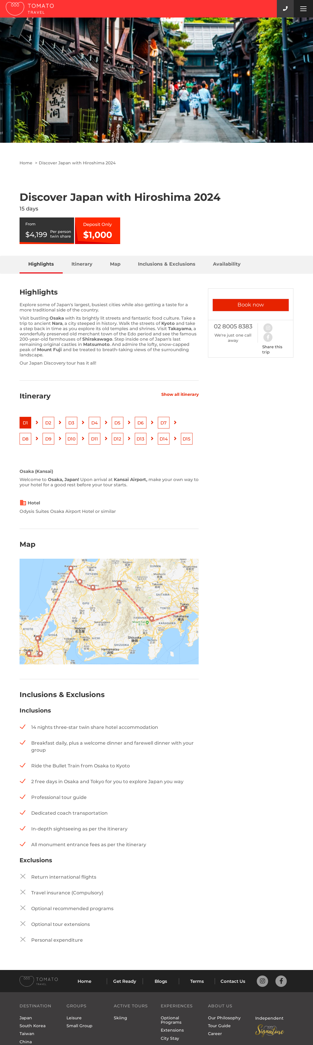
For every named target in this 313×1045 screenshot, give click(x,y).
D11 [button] (94, 439)
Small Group (79, 1025)
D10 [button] (71, 439)
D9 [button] (48, 439)
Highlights (41, 264)
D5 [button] (117, 423)
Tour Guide (219, 1025)
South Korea (33, 1025)
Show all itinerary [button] (180, 394)
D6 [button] (140, 423)
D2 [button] (48, 423)
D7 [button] (163, 423)
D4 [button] (94, 423)
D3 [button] (71, 423)
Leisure (74, 1017)
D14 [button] (164, 439)
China (26, 1041)
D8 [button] (25, 439)
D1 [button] (25, 423)
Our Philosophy (224, 1017)
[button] (271, 327)
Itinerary (81, 264)
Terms (197, 981)
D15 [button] (186, 439)
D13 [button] (140, 439)
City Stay (170, 1038)
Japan (26, 1017)
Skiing (120, 1017)
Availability (227, 264)
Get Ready (124, 981)
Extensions (172, 1030)
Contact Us (233, 981)
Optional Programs (171, 1020)
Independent (269, 1018)
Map (115, 264)
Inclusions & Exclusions (166, 264)
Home (26, 163)
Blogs (161, 981)
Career (215, 1033)
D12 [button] (117, 439)
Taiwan (27, 1033)
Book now (250, 305)
